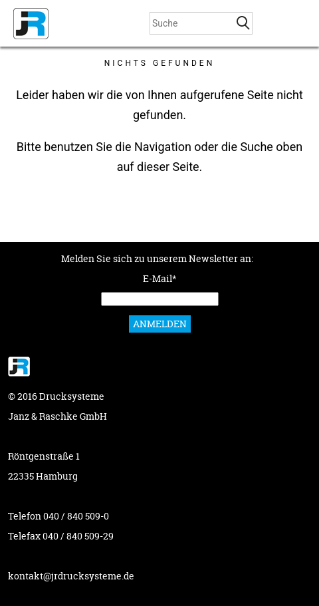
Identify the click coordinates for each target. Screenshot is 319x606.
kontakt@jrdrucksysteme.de (71, 575)
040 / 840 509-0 (76, 516)
